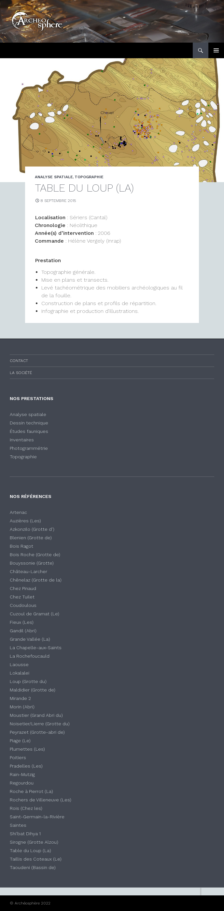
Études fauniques (29, 431)
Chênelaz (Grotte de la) (36, 580)
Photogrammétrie (29, 448)
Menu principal (216, 50)
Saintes (18, 825)
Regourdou (22, 782)
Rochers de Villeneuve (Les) (40, 799)
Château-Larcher (28, 571)
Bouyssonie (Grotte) (32, 563)
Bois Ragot (21, 546)
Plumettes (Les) (27, 749)
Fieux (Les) (22, 622)
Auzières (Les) (25, 520)
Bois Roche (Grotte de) (35, 554)
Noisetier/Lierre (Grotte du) (40, 723)
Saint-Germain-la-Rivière (37, 816)
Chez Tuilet (22, 596)
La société (21, 372)
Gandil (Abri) (23, 630)
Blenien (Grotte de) (31, 537)
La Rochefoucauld (29, 656)
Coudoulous (23, 605)
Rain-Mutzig (22, 774)
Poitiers (18, 757)
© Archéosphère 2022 (30, 903)
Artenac (18, 512)
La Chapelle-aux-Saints (36, 647)
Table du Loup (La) (30, 850)
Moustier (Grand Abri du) (36, 715)
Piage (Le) (20, 740)
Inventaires (22, 439)
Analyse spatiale (28, 414)
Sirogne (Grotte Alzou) (34, 842)
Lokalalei (19, 673)
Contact (19, 360)
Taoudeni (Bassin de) (33, 867)
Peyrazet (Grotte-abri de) (37, 732)
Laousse (19, 664)
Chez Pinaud (23, 588)
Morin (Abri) (22, 706)
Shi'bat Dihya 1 (25, 833)
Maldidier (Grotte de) (32, 689)
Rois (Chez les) (26, 808)
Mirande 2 (20, 698)
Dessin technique (29, 422)
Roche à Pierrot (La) (31, 791)
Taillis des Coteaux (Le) (36, 859)
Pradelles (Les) (26, 766)
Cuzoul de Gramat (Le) (34, 613)
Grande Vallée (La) (30, 639)
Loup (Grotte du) (28, 681)
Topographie (23, 456)
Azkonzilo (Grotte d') (32, 529)
